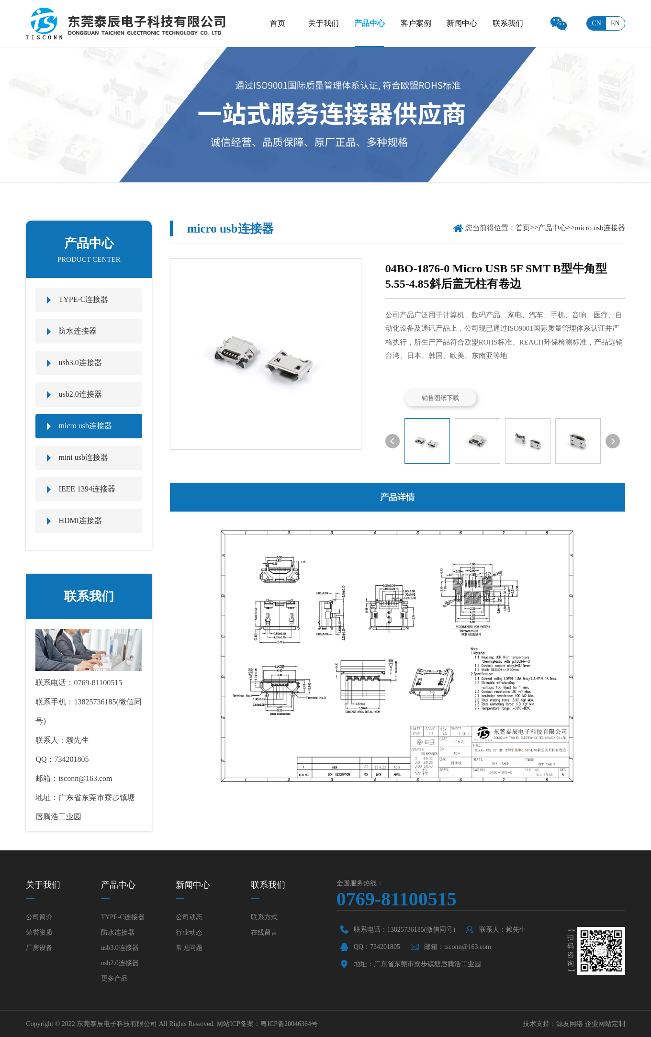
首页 (277, 23)
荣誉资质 (39, 932)
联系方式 (264, 917)
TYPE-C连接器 (83, 299)
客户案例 (416, 23)
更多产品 (114, 978)
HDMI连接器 (80, 520)
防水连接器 (77, 331)
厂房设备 (39, 947)
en (615, 23)
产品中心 (369, 23)
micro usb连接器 (85, 426)
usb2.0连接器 (79, 394)
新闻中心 (462, 23)
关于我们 (323, 23)
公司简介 (39, 917)
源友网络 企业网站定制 (590, 1023)
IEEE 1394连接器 (86, 489)
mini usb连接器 (83, 457)
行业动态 (189, 932)
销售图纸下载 (440, 397)
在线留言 (264, 932)
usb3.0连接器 (79, 362)
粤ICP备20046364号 (289, 1023)
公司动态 (189, 917)
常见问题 (189, 947)
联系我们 (508, 23)
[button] (392, 441)
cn (596, 23)
